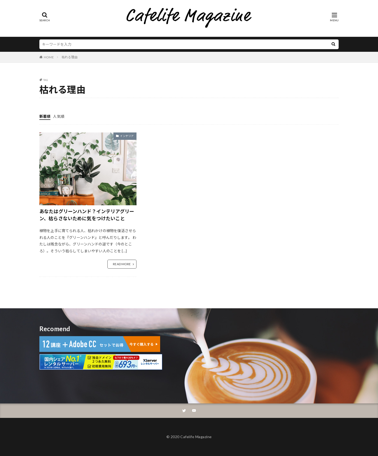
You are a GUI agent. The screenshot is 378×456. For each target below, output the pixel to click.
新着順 (44, 116)
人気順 (58, 116)
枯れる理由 (70, 57)
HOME (49, 57)
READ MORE (122, 264)
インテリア (127, 135)
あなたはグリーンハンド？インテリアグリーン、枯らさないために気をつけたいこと (86, 214)
